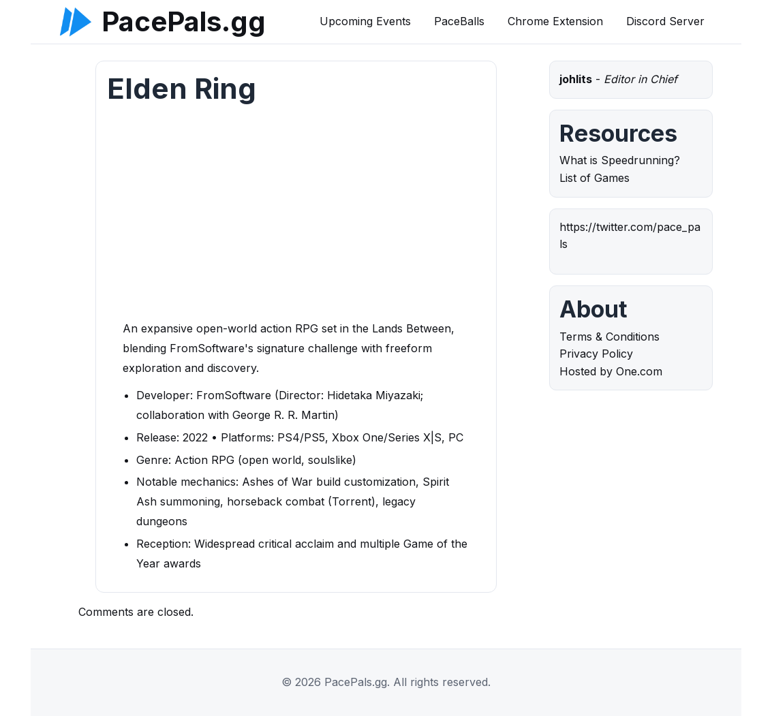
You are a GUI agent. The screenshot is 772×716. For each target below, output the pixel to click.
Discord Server (665, 21)
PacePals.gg (184, 21)
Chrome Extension (555, 21)
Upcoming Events (365, 21)
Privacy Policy (596, 353)
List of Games (594, 178)
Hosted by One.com (610, 371)
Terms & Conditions (609, 336)
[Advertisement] (296, 216)
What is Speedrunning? (619, 160)
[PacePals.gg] (75, 21)
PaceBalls (459, 21)
